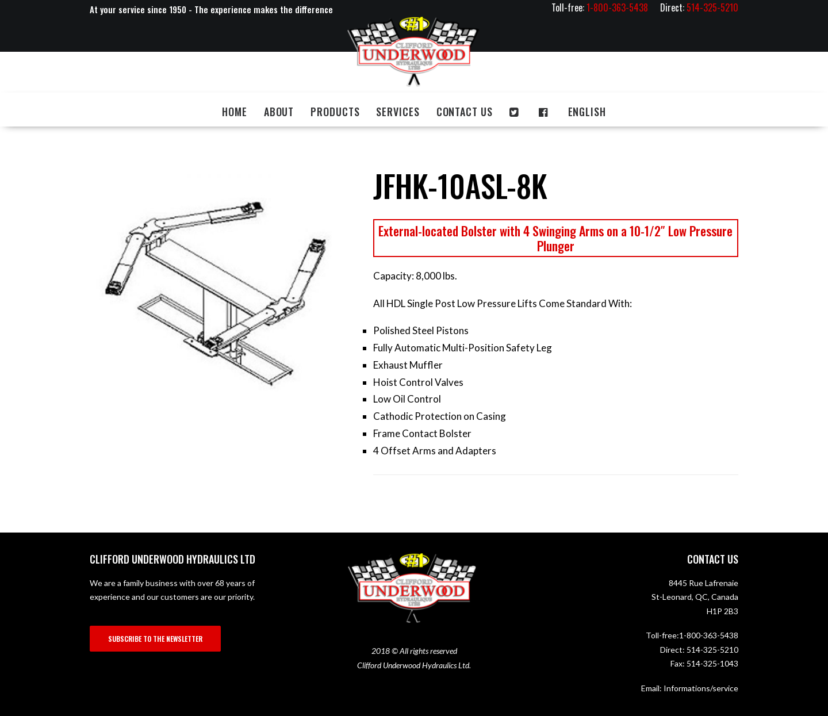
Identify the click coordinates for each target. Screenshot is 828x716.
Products (334, 111)
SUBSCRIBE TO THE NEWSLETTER (155, 639)
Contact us (464, 111)
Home (234, 111)
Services (397, 111)
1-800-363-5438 (708, 635)
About (279, 111)
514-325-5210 (712, 649)
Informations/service (701, 688)
